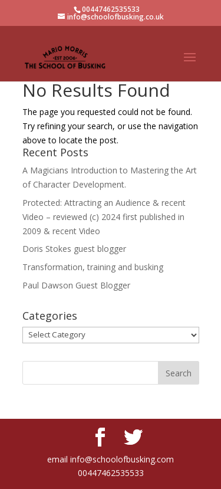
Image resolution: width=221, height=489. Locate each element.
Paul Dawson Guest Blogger (76, 285)
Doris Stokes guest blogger (74, 248)
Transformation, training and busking (92, 267)
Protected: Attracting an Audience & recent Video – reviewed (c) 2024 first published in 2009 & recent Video (104, 217)
